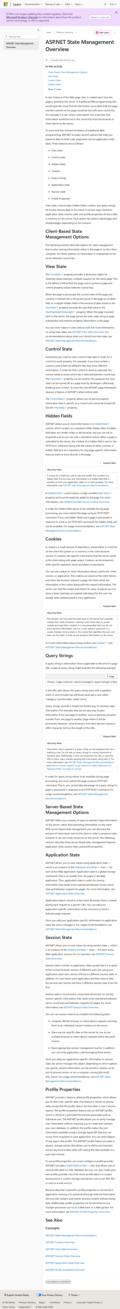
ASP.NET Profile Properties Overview (90, 1211)
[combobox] (21, 36)
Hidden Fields (54, 84)
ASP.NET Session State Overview (81, 1007)
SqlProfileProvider (77, 1165)
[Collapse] (38, 30)
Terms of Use (8, 1306)
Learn (48, 32)
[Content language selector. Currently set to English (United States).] (16, 1295)
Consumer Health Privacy (88, 1302)
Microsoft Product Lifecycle (22, 17)
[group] (81, 682)
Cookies (101, 642)
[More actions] (115, 32)
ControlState (56, 398)
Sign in (113, 4)
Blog (41, 1302)
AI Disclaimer (8, 1302)
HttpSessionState (77, 949)
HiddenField (100, 423)
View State (53, 76)
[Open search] (105, 4)
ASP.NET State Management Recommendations (71, 340)
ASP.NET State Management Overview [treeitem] (19, 45)
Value (106, 493)
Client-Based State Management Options (67, 72)
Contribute (55, 1302)
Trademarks (24, 1306)
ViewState (55, 274)
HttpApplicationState (86, 867)
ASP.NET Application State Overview (65, 893)
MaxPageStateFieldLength (59, 311)
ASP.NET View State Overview (88, 331)
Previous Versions (64, 32)
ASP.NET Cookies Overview (60, 1242)
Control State (54, 80)
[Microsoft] (6, 4)
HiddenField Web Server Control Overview (86, 501)
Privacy (67, 1302)
